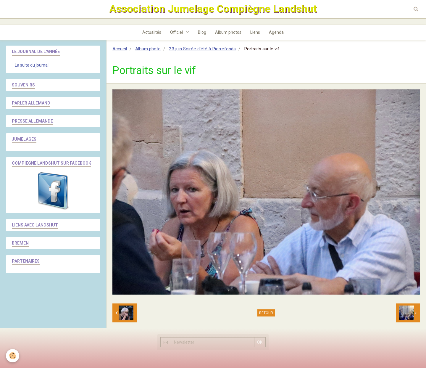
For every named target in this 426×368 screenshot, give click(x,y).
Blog (202, 32)
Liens (255, 32)
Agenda (276, 32)
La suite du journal (32, 65)
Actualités (151, 32)
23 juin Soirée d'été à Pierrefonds (202, 49)
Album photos (228, 32)
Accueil (119, 49)
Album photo (148, 49)
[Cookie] (12, 355)
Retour (266, 313)
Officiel (177, 32)
